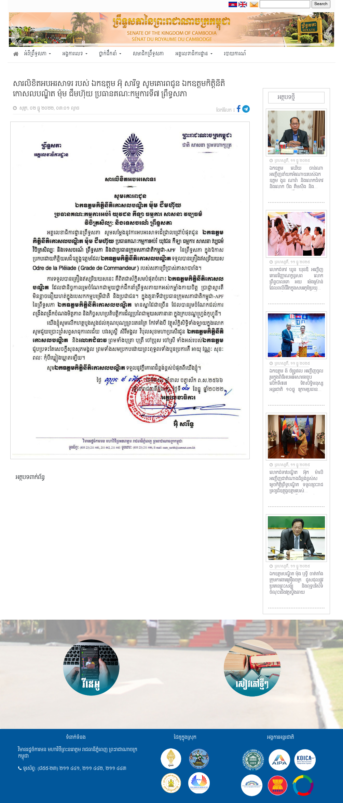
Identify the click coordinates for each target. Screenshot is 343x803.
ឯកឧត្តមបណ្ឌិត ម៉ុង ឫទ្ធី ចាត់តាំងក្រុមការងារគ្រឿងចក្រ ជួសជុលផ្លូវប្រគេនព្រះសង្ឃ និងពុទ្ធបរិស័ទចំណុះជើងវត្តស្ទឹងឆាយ (296, 583)
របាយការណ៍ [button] (235, 54)
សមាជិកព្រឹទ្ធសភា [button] (148, 54)
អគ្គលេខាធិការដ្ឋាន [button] (192, 54)
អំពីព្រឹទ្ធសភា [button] (36, 54)
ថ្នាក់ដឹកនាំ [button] (108, 54)
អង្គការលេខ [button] (73, 54)
